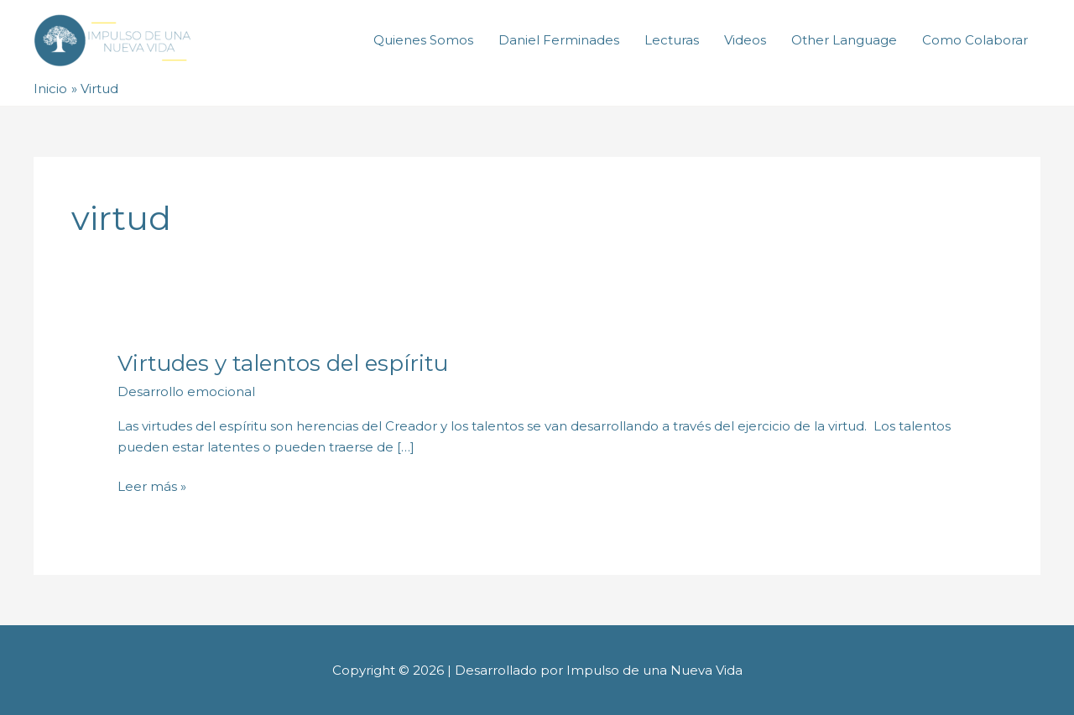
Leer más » (151, 485)
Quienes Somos (423, 40)
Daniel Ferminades (558, 40)
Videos (745, 40)
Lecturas (671, 40)
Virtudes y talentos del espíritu (282, 363)
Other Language (844, 40)
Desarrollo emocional (186, 391)
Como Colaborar (975, 40)
